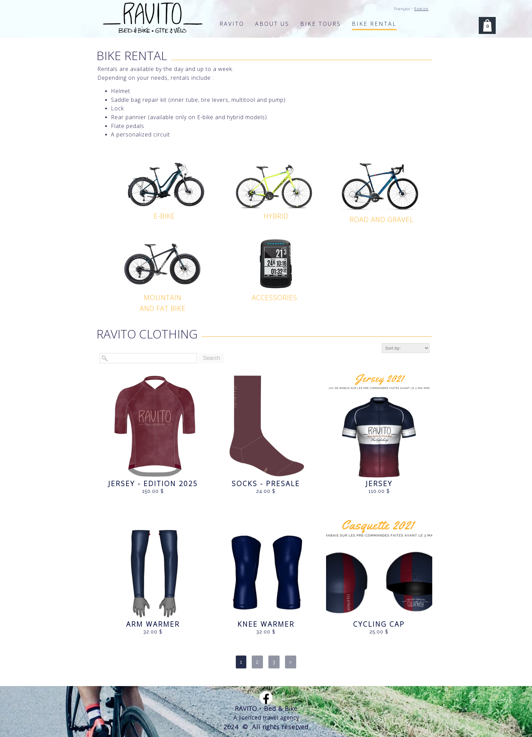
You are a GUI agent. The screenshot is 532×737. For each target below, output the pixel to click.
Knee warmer (266, 624)
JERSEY (379, 483)
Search (211, 358)
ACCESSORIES (274, 297)
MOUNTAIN (163, 297)
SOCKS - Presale (266, 483)
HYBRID (276, 216)
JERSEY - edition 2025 (153, 483)
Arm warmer (153, 624)
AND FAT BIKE (163, 308)
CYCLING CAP (379, 624)
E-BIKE (164, 216)
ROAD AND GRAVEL (381, 219)
